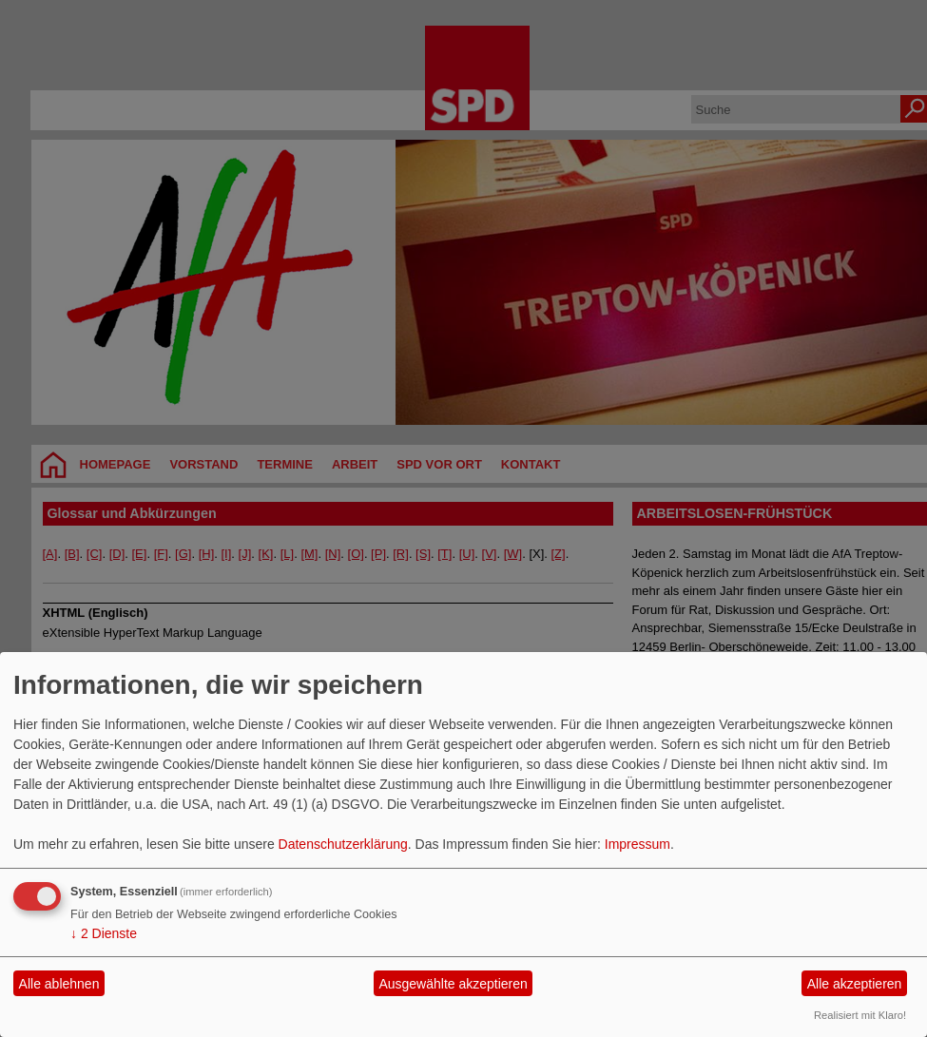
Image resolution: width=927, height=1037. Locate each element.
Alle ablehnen (59, 983)
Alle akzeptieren (854, 983)
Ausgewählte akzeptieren (452, 983)
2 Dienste (103, 933)
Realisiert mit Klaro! (860, 1015)
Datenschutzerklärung (343, 844)
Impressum (637, 844)
